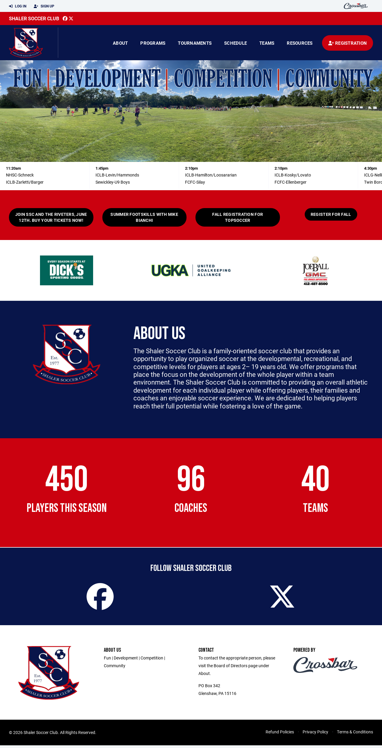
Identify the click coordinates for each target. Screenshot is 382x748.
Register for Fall (331, 214)
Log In (17, 6)
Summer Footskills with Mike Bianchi (144, 217)
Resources (299, 43)
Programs (152, 43)
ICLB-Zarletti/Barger (25, 182)
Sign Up (44, 6)
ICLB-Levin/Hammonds (117, 175)
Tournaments (195, 43)
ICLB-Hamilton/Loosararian (211, 175)
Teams (266, 43)
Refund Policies (280, 734)
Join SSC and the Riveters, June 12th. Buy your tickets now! (51, 217)
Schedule (235, 43)
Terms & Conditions (355, 734)
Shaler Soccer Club (34, 18)
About (120, 43)
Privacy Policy (315, 734)
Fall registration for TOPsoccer (237, 217)
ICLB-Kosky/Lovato (293, 175)
